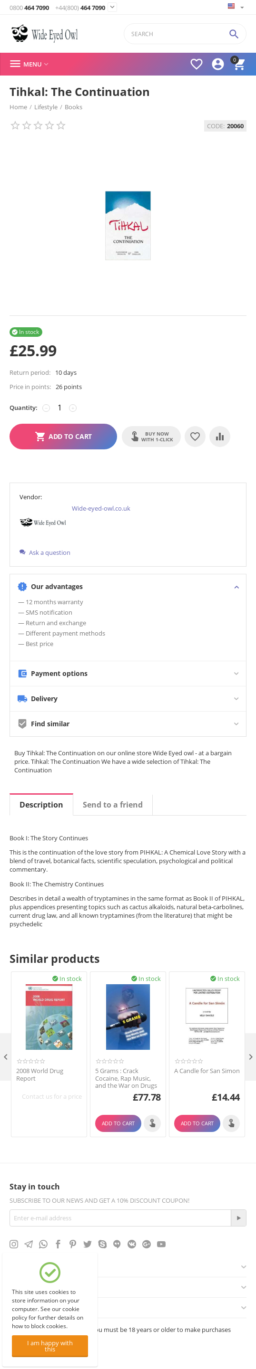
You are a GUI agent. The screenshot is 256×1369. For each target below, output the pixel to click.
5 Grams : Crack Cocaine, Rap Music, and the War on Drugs (126, 1078)
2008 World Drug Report (39, 1074)
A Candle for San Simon (207, 1071)
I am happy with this (50, 1346)
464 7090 (29, 8)
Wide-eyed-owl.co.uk (101, 508)
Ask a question (45, 552)
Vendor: (31, 497)
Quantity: (24, 407)
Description (41, 804)
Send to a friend (113, 804)
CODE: (216, 126)
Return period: (30, 372)
